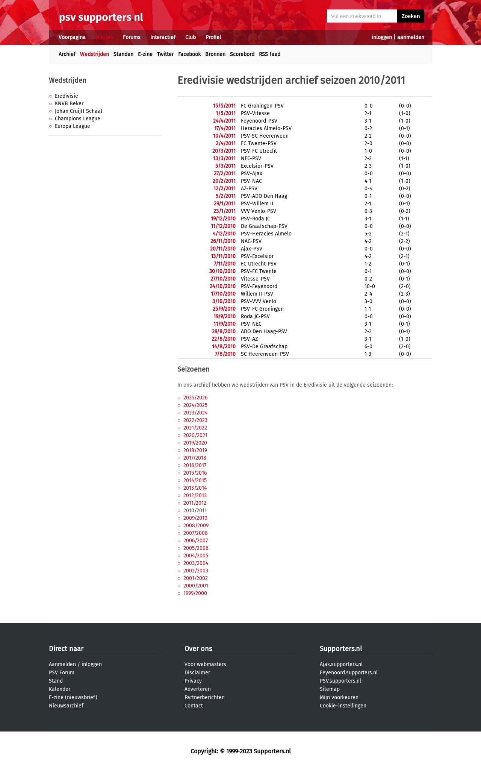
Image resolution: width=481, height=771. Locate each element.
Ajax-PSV (251, 249)
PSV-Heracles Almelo (266, 234)
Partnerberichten (205, 697)
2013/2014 (195, 488)
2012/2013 (195, 495)
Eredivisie (66, 96)
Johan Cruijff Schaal (78, 111)
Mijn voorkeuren (339, 697)
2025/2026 (195, 398)
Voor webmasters (205, 664)
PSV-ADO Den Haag (264, 196)
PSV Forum (61, 672)
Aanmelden (62, 664)
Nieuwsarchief (66, 706)
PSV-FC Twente (259, 271)
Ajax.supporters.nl (341, 664)
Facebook (189, 54)
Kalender (59, 689)
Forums (132, 37)
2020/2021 (195, 435)
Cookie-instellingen (343, 706)
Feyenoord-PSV (259, 121)
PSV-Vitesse (255, 113)
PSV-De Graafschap (264, 346)
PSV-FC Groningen (262, 309)
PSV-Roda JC (255, 219)
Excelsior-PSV (257, 166)
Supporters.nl (341, 649)
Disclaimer (197, 672)
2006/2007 (195, 540)
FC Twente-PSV (259, 143)
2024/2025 (195, 405)
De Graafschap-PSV (264, 226)
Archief (67, 54)
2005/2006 (195, 548)
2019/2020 (195, 443)
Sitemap (330, 689)
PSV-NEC (251, 324)
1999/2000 (195, 593)
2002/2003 (195, 571)
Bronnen (215, 54)
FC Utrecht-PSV (259, 264)
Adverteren (198, 689)
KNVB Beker (69, 103)
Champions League (77, 118)
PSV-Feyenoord (259, 286)
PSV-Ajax (251, 173)
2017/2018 (194, 458)
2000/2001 (195, 586)
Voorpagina (72, 37)
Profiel (213, 37)
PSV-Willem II (257, 203)
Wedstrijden (94, 54)
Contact (194, 706)
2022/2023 (195, 420)
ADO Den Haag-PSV (264, 331)
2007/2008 (195, 533)
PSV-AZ (249, 339)
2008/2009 (196, 525)
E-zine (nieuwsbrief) (73, 697)
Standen (123, 54)
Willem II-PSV (257, 294)
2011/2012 (194, 503)
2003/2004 (195, 563)
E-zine (145, 54)
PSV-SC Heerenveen (265, 136)
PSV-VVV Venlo (258, 301)
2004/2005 (195, 555)
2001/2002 (195, 578)
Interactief (162, 37)
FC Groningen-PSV (262, 106)
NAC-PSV (251, 241)
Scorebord (242, 54)
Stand (56, 681)
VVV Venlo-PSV (258, 211)
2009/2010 (195, 518)
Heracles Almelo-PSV (266, 128)
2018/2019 (195, 450)
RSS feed (269, 54)
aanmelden (410, 37)
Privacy (193, 681)
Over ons (198, 649)
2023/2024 (195, 413)
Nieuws (104, 37)
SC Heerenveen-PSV (265, 354)
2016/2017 (194, 465)
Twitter (165, 54)
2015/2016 (195, 473)
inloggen (382, 37)
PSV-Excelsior (257, 256)
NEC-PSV (251, 158)
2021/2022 (195, 428)
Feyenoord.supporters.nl (349, 672)
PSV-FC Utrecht (259, 151)
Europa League (72, 126)
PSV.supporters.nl (340, 681)
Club (190, 37)
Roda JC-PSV (255, 316)
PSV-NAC (251, 181)
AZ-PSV (249, 188)
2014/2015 (195, 480)
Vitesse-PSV (255, 279)
